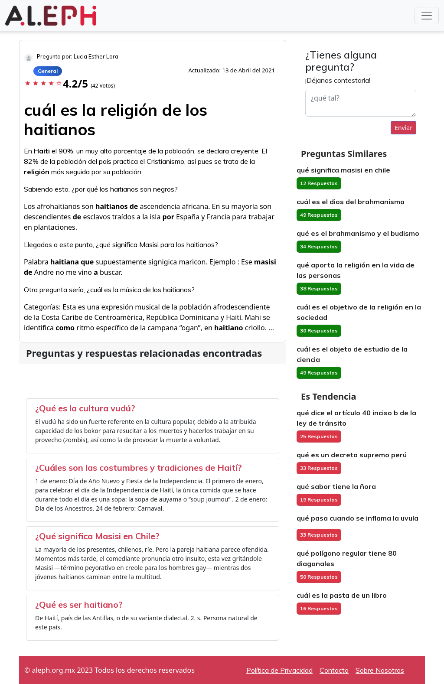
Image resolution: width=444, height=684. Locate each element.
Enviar (403, 128)
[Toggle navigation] (427, 15)
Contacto (334, 670)
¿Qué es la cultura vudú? (85, 408)
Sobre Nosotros (380, 670)
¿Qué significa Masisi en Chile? (97, 536)
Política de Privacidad (279, 670)
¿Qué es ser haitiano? (79, 604)
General (48, 71)
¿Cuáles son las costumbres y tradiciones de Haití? (138, 467)
